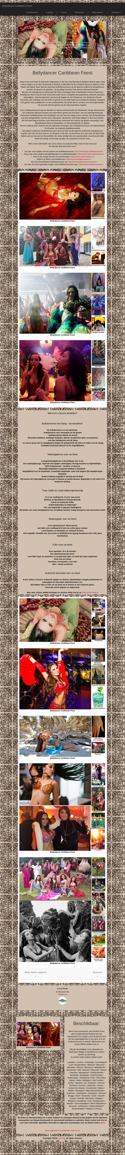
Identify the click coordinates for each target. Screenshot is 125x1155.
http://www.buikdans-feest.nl (78, 159)
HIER (102, 1123)
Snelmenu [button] (116, 12)
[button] (36, 974)
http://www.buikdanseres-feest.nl (82, 162)
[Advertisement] (62, 1148)
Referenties (79, 12)
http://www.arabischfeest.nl (82, 157)
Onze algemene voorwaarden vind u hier (62, 1130)
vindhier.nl (62, 994)
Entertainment (32, 12)
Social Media (62, 989)
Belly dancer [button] (97, 12)
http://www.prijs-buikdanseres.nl (89, 151)
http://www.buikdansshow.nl (91, 164)
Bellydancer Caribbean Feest (17, 6)
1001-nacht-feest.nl (90, 592)
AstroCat (61, 1138)
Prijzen (64, 12)
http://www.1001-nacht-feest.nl (91, 154)
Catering (49, 12)
